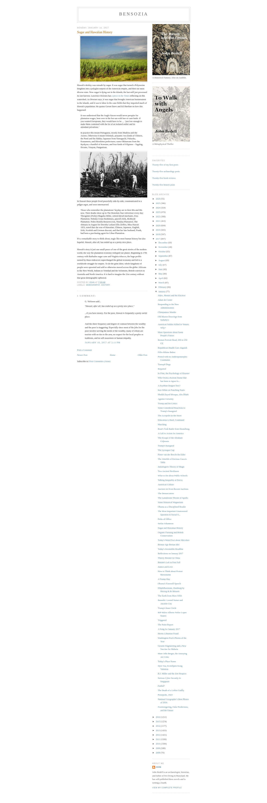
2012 (158, 735)
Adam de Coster (165, 300)
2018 (158, 234)
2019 (158, 230)
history (105, 285)
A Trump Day (164, 579)
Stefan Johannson (165, 523)
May (160, 273)
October (162, 251)
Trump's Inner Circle (167, 608)
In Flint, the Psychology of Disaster (173, 373)
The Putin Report (165, 624)
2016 (158, 717)
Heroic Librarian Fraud (168, 633)
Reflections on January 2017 (170, 553)
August (161, 260)
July (160, 265)
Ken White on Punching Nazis (171, 390)
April (161, 278)
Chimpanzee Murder (167, 312)
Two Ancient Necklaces (168, 471)
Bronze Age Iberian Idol (168, 544)
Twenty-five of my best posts (165, 164)
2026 (158, 198)
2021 (158, 221)
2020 (158, 225)
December (163, 242)
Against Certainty (166, 399)
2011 (158, 739)
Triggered (162, 620)
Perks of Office (164, 519)
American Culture (166, 484)
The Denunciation (166, 493)
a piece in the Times (121, 95)
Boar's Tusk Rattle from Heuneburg (173, 429)
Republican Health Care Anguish (172, 347)
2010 (158, 743)
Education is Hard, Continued (171, 420)
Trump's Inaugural (166, 445)
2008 (158, 752)
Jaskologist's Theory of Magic (171, 466)
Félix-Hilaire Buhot (166, 352)
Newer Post (82, 355)
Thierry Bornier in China (169, 558)
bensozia (133, 13)
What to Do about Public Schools (173, 475)
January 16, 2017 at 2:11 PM (102, 342)
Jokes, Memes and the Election (171, 295)
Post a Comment (84, 350)
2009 (158, 748)
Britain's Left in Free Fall (169, 562)
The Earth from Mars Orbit (170, 595)
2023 (158, 212)
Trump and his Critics (167, 403)
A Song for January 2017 (169, 629)
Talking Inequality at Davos (170, 480)
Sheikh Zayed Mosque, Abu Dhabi (173, 394)
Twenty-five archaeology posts (166, 171)
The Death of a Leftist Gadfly (171, 690)
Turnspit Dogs (164, 364)
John (158, 767)
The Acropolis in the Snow (170, 415)
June (160, 269)
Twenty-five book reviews (164, 178)
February (162, 287)
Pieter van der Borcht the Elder (171, 454)
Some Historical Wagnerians (170, 502)
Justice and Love (165, 567)
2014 (158, 726)
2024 (158, 207)
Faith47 (161, 686)
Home (112, 355)
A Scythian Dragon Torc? (169, 385)
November (163, 247)
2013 (158, 730)
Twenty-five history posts (163, 184)
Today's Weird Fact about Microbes (173, 540)
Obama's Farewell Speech (169, 583)
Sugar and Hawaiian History (170, 528)
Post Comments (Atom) (100, 361)
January (162, 291)
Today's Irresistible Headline (170, 549)
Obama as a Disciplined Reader (172, 506)
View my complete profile (167, 788)
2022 (158, 216)
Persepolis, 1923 (165, 694)
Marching (162, 424)
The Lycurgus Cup (166, 450)
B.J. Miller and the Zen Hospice (172, 673)
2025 (158, 203)
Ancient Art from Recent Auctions (173, 489)
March (161, 282)
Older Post (142, 355)
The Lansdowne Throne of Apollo (173, 498)
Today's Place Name (167, 661)
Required (162, 369)
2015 (158, 721)
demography (93, 285)
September (163, 256)
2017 (158, 238)
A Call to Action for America (171, 433)
